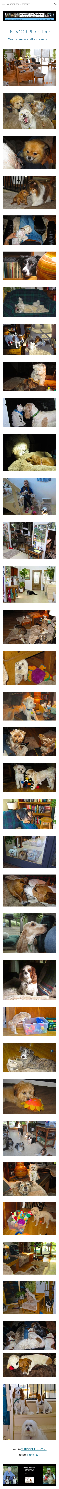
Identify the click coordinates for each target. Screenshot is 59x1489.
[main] (29, 35)
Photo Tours (34, 1454)
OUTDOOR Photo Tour (34, 1449)
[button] (3, 4)
